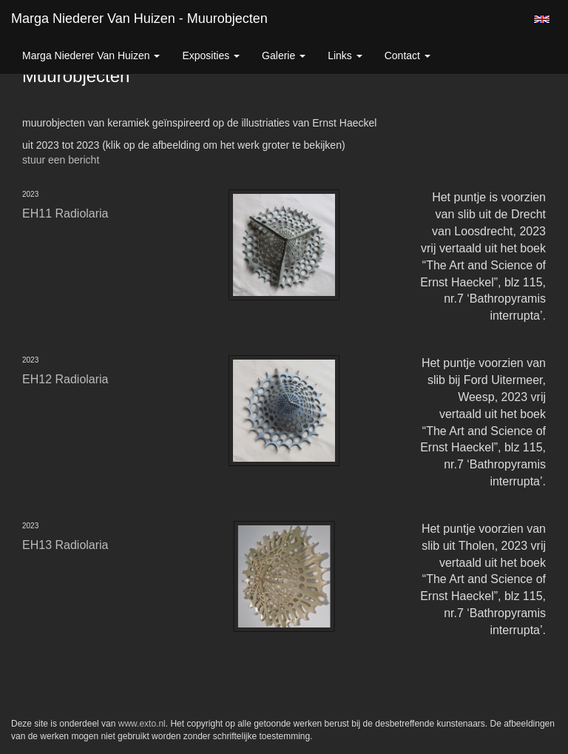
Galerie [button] (283, 55)
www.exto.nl (142, 723)
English (541, 19)
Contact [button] (407, 55)
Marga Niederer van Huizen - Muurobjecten (139, 18)
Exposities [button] (211, 55)
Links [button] (345, 55)
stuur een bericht (60, 160)
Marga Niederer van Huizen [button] (91, 55)
